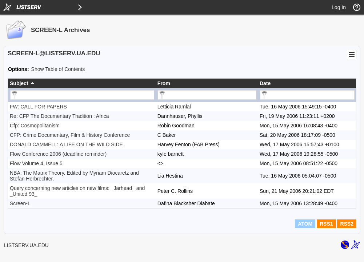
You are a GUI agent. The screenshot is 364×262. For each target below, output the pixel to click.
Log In (339, 7)
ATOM (305, 224)
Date (265, 83)
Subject (19, 83)
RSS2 (346, 224)
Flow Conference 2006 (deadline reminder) (58, 154)
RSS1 (326, 224)
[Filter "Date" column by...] (307, 95)
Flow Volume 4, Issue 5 (36, 163)
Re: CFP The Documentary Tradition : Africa (59, 116)
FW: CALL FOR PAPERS (38, 107)
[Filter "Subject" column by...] (82, 95)
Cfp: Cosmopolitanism (35, 125)
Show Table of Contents (58, 69)
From (163, 83)
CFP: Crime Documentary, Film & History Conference (70, 135)
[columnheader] (82, 83)
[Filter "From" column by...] (207, 95)
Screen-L (20, 203)
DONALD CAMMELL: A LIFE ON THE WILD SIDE (66, 144)
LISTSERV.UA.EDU (26, 245)
